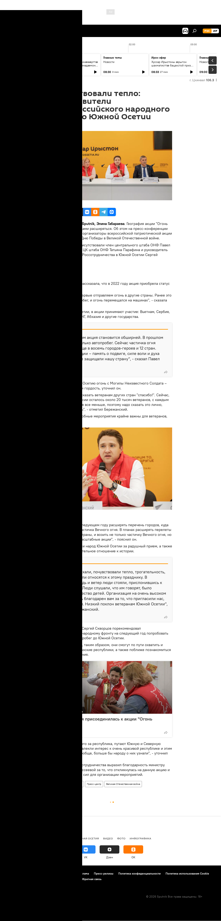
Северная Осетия (86, 838)
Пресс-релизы (103, 873)
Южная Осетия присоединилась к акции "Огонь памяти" (102, 721)
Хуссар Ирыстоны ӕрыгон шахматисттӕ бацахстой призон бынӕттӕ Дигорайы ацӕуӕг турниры (172, 67)
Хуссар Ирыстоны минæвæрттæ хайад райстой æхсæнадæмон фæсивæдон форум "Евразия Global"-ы (76, 67)
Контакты (66, 873)
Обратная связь (91, 879)
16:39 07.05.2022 (60, 126)
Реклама (83, 873)
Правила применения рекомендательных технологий (40, 879)
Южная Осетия (59, 783)
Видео (108, 838)
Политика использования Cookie (187, 873)
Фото (121, 838)
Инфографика (140, 838)
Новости (12, 62)
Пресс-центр (94, 783)
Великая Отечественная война (123, 783)
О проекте (11, 873)
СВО (21, 838)
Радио (9, 838)
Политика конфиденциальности (139, 873)
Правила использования (39, 873)
